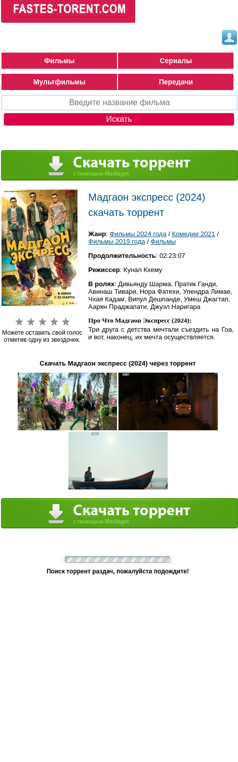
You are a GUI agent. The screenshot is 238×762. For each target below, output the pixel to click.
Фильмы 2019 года (116, 241)
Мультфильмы (59, 82)
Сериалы (176, 61)
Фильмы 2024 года (138, 234)
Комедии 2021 (193, 234)
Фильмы (59, 61)
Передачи (176, 82)
